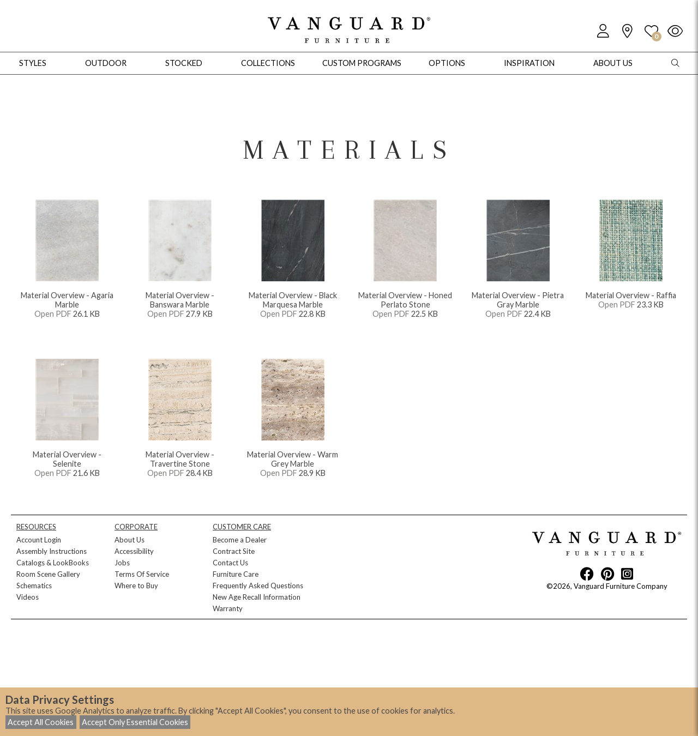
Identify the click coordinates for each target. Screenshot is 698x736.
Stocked (183, 63)
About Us (130, 539)
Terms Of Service (142, 574)
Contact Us (230, 562)
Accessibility (134, 551)
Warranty (228, 608)
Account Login (38, 539)
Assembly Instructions (51, 551)
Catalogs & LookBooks (52, 562)
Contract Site (234, 551)
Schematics (34, 585)
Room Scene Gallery (48, 574)
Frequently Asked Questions (258, 585)
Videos (27, 597)
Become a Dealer (240, 539)
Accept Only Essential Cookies (135, 722)
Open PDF (52, 313)
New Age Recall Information (256, 597)
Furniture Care (235, 574)
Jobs (122, 562)
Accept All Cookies (41, 722)
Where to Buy (136, 585)
